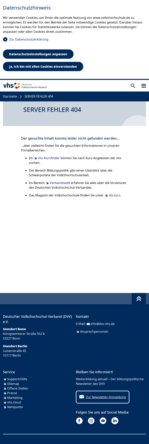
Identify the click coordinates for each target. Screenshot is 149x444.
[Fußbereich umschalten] (139, 298)
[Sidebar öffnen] (143, 85)
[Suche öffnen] (133, 85)
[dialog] (74, 40)
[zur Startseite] (24, 85)
